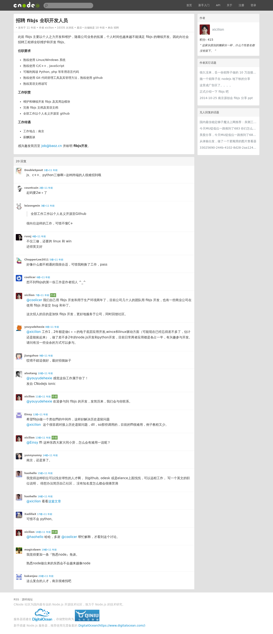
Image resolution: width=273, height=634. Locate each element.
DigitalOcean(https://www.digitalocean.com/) (111, 625)
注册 (241, 5)
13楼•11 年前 (43, 437)
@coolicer (34, 300)
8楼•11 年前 (52, 327)
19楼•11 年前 (49, 549)
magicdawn (32, 549)
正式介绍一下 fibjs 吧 (214, 91)
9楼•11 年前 (46, 355)
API (218, 5)
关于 (229, 5)
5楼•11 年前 (56, 259)
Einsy (28, 414)
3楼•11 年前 (48, 205)
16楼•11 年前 (45, 496)
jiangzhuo (31, 355)
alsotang (30, 373)
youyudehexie (34, 326)
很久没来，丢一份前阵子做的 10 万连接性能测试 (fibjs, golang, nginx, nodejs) (228, 72)
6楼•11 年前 (43, 277)
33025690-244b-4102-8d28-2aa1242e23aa (228, 147)
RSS (16, 599)
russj (27, 236)
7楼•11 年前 (42, 295)
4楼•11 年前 (39, 236)
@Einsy (32, 442)
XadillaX (30, 514)
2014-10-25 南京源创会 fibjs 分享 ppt (226, 98)
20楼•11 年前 (46, 576)
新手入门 (203, 5)
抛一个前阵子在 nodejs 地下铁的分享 (225, 79)
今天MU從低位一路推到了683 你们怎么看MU (228, 128)
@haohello (34, 537)
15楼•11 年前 (45, 473)
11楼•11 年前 (43, 396)
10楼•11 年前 (45, 373)
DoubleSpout (33, 170)
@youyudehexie (39, 378)
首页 (189, 5)
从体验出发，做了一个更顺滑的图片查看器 (228, 141)
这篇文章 (54, 501)
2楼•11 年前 (46, 188)
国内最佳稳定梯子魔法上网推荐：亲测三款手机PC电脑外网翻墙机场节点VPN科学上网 (228, 122)
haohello (30, 473)
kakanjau (30, 576)
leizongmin (32, 205)
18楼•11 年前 (43, 532)
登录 (253, 5)
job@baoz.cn (51, 146)
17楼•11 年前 (44, 514)
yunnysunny (33, 455)
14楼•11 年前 (50, 455)
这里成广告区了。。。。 (216, 85)
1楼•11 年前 (51, 170)
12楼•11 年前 (40, 414)
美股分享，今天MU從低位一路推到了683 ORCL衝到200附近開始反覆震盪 (228, 135)
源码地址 (27, 599)
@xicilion (33, 332)
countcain (31, 187)
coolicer (30, 277)
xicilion (218, 29)
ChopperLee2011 (36, 259)
